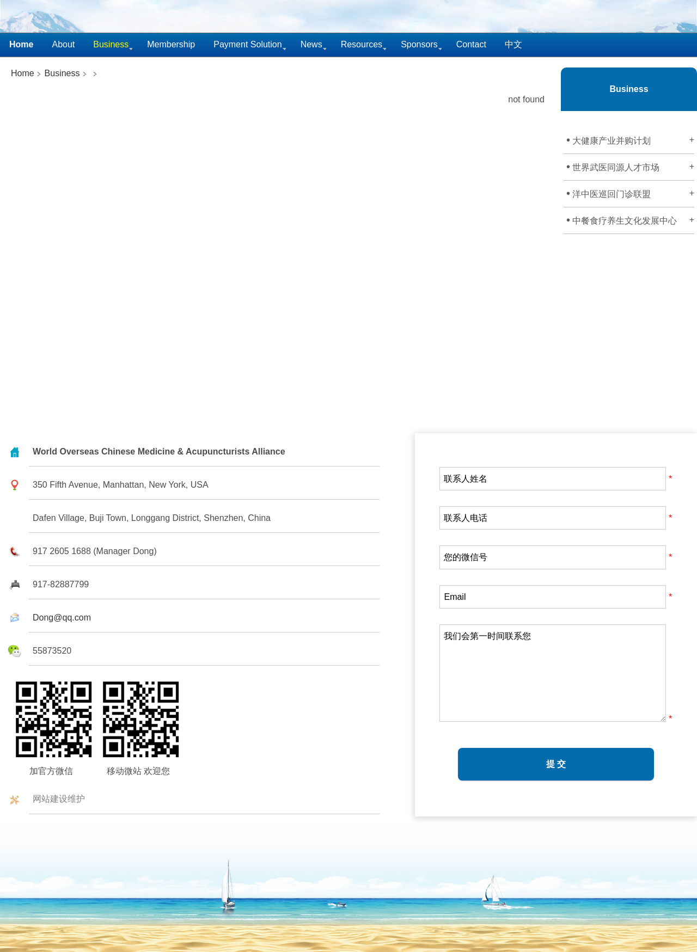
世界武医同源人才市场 (630, 166)
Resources (361, 44)
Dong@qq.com (62, 617)
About (63, 44)
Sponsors (419, 44)
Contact (471, 44)
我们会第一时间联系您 (552, 673)
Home (22, 73)
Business (61, 73)
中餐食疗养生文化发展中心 (630, 219)
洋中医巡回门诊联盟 (630, 193)
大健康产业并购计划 (630, 139)
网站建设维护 (59, 798)
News (311, 44)
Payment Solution (247, 44)
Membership (171, 44)
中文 (513, 44)
